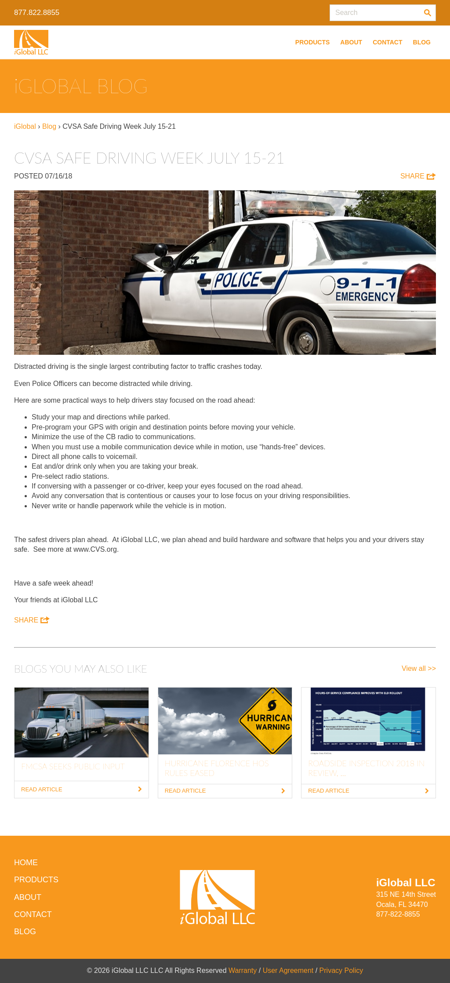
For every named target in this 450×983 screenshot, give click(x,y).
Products (312, 42)
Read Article (81, 789)
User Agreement (288, 970)
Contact (387, 42)
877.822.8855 (36, 12)
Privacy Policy (341, 970)
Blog (422, 42)
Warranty (243, 970)
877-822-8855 (398, 914)
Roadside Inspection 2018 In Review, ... (366, 768)
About (351, 42)
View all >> (419, 668)
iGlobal (25, 126)
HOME (26, 862)
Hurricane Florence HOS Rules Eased (217, 768)
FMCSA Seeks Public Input (73, 766)
